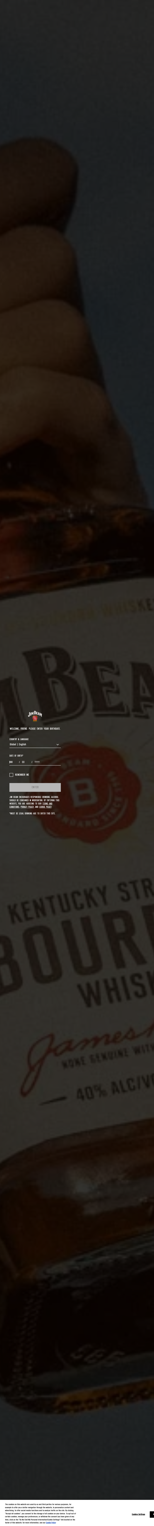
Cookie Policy (45, 807)
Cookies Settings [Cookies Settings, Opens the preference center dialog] (138, 1514)
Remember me (19, 775)
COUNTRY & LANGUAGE (19, 739)
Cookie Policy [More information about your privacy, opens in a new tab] (51, 1523)
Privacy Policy (27, 807)
